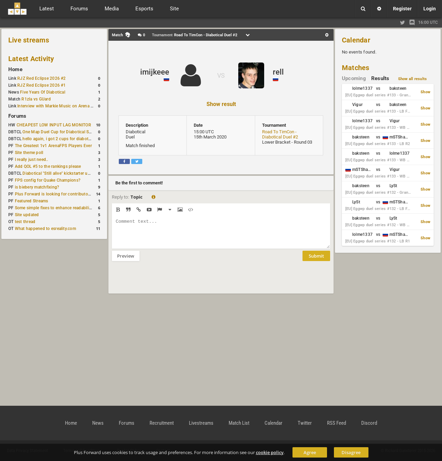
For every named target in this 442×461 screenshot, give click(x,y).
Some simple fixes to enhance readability (54, 207)
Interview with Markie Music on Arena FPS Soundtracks (70, 106)
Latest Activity (31, 59)
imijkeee (154, 72)
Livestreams (201, 423)
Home (15, 69)
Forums (17, 116)
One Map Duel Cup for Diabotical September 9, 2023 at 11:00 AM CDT (89, 131)
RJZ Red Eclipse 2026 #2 (41, 78)
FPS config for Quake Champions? (47, 180)
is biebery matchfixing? (37, 187)
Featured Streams (31, 201)
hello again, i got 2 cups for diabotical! (59, 138)
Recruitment (162, 423)
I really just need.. (31, 159)
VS (221, 75)
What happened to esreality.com (45, 228)
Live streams (28, 40)
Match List (239, 423)
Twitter (305, 423)
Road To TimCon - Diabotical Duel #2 (280, 134)
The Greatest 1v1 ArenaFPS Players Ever (53, 145)
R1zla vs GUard (35, 99)
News (98, 423)
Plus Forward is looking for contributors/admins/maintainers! (74, 194)
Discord (369, 423)
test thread (25, 221)
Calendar (356, 40)
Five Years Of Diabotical (42, 92)
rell (278, 72)
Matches (355, 68)
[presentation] (164, 281)
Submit (316, 261)
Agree (310, 452)
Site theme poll (29, 152)
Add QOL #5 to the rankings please (48, 166)
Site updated (27, 214)
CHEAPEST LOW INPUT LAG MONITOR (54, 125)
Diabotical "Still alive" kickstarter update (60, 173)
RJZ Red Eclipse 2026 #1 (41, 85)
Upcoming (354, 78)
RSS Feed (336, 423)
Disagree (351, 452)
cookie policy (270, 452)
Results (380, 78)
